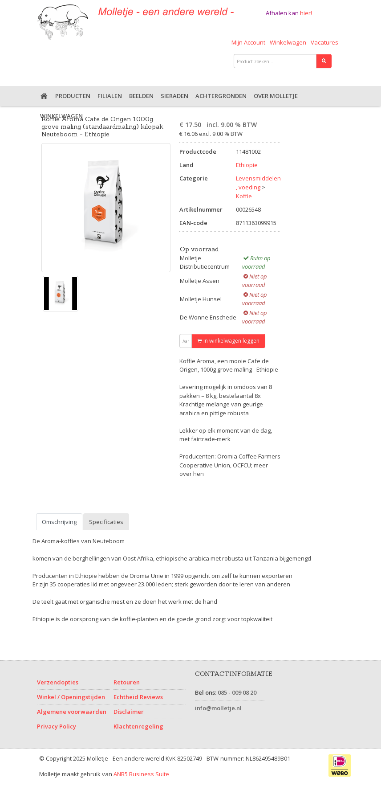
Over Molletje (276, 96)
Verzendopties (57, 682)
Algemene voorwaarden (71, 712)
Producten (72, 96)
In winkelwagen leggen (228, 340)
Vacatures (324, 42)
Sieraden (174, 96)
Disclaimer (128, 712)
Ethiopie (247, 165)
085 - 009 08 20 (237, 692)
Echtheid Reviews (138, 697)
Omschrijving (59, 522)
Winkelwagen (288, 42)
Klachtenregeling (138, 726)
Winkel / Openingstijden (71, 697)
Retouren (126, 682)
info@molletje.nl (218, 708)
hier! (306, 13)
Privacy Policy (56, 726)
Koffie (244, 196)
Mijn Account (248, 42)
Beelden (141, 96)
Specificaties (106, 522)
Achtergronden (221, 96)
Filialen (109, 96)
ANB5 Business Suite (141, 774)
